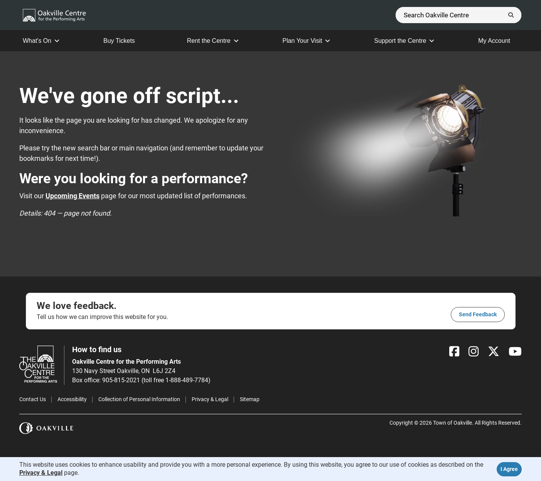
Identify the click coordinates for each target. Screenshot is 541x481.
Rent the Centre (213, 40)
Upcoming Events (72, 196)
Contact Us (32, 399)
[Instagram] (474, 351)
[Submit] (511, 15)
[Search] (458, 15)
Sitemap (250, 399)
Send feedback (478, 314)
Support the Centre (404, 40)
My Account (498, 40)
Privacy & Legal (210, 399)
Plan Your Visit (306, 40)
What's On (41, 40)
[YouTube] (515, 351)
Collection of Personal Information (139, 399)
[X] (493, 351)
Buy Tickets (123, 40)
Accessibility (72, 399)
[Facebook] (454, 351)
